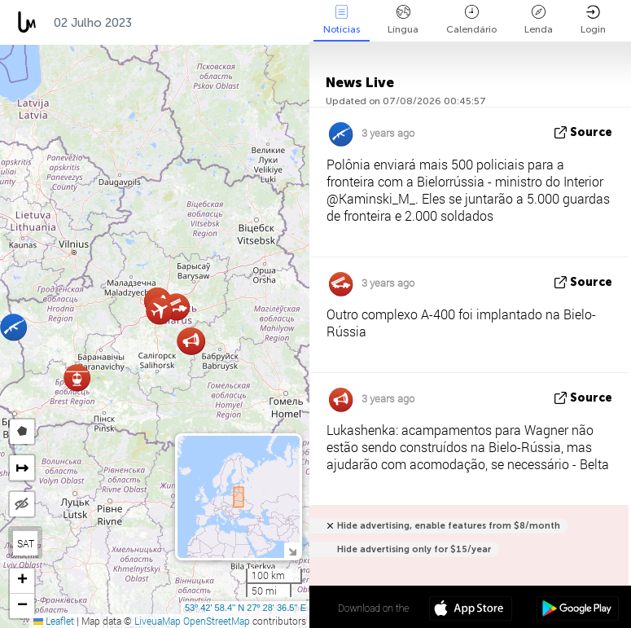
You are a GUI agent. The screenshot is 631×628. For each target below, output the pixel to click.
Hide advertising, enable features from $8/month (448, 525)
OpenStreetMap (216, 620)
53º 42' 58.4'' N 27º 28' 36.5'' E (245, 608)
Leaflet (53, 620)
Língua (403, 20)
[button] (77, 377)
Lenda (538, 20)
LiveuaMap (157, 620)
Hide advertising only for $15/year (414, 549)
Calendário (471, 20)
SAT (25, 543)
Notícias (341, 20)
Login (593, 20)
